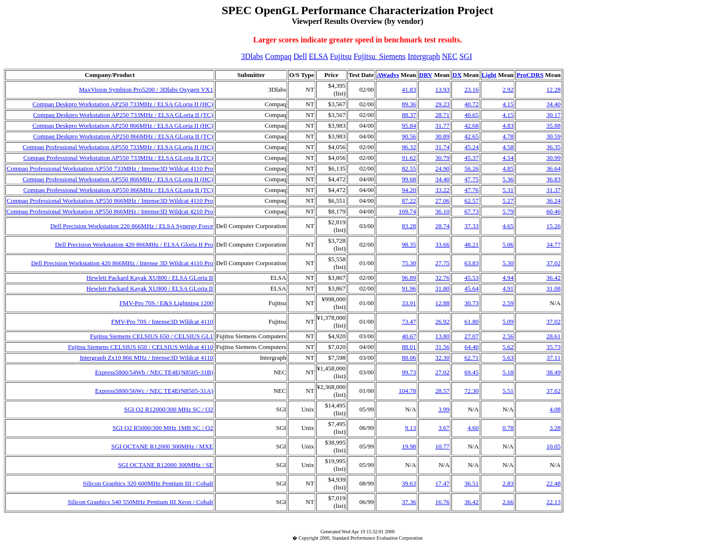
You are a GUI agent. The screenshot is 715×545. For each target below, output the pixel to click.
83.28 (409, 226)
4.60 (473, 427)
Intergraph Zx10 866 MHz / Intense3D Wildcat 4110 (146, 357)
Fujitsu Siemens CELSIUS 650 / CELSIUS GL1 (151, 336)
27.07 (472, 336)
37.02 (553, 263)
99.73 (409, 372)
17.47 (442, 483)
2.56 (507, 336)
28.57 (442, 390)
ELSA (318, 56)
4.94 (507, 277)
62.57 (472, 200)
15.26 (553, 226)
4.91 (507, 288)
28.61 (553, 336)
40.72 (472, 104)
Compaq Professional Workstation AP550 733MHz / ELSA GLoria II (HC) (117, 147)
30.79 (442, 157)
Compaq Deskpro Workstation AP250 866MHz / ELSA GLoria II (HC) (122, 125)
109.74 (407, 211)
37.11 (554, 357)
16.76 (442, 502)
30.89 (442, 136)
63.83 (472, 263)
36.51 (472, 483)
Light (489, 74)
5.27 (507, 200)
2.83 (507, 483)
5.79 (507, 211)
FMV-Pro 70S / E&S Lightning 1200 (166, 303)
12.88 (442, 303)
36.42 (553, 277)
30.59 (553, 136)
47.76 (472, 190)
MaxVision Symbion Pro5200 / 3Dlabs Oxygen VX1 (146, 89)
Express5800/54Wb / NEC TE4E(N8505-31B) (154, 372)
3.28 (555, 427)
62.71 (472, 357)
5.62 (507, 346)
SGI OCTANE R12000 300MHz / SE (165, 464)
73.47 (409, 321)
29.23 (442, 104)
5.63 (507, 357)
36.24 (553, 200)
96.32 (409, 147)
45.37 (472, 157)
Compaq (278, 56)
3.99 (443, 409)
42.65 (472, 136)
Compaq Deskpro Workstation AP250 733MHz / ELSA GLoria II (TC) (123, 114)
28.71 (442, 114)
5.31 (507, 190)
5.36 (507, 179)
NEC (449, 56)
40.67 (409, 336)
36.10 (442, 211)
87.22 (409, 200)
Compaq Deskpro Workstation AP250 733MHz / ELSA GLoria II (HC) (122, 104)
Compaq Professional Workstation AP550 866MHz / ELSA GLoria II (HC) (117, 179)
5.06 (507, 244)
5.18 (507, 372)
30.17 (553, 114)
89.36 (409, 104)
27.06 (442, 200)
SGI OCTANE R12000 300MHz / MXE (162, 446)
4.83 (507, 125)
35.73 (553, 346)
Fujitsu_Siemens (379, 56)
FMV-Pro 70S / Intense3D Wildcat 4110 (162, 321)
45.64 (472, 288)
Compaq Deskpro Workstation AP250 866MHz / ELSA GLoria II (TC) (123, 136)
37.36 (409, 502)
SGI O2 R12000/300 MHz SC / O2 (168, 409)
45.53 (472, 277)
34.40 (553, 104)
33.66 (442, 244)
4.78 (507, 136)
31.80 (442, 288)
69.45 (472, 372)
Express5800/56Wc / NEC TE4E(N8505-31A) (154, 390)
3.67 (443, 427)
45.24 (472, 147)
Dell (300, 56)
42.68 (472, 125)
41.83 (409, 89)
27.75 (442, 263)
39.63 (409, 483)
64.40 (472, 346)
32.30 (442, 357)
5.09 (507, 321)
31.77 (442, 125)
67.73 (472, 211)
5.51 (507, 390)
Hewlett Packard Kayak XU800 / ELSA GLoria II (149, 277)
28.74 (442, 226)
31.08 (553, 288)
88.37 (409, 114)
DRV (425, 74)
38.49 (553, 372)
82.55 (409, 168)
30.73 (472, 303)
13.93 (442, 89)
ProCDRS (529, 74)
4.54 (507, 157)
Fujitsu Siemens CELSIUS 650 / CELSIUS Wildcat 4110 (140, 346)
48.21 (472, 244)
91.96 (409, 288)
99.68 (409, 179)
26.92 (442, 321)
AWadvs (388, 74)
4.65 (507, 226)
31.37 (553, 190)
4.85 (507, 168)
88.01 (409, 346)
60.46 (553, 211)
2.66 (507, 502)
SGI (465, 56)
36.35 (553, 147)
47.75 (472, 179)
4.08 (555, 409)
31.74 (442, 147)
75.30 (409, 263)
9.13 (410, 427)
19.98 (409, 446)
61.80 (472, 321)
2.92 (507, 89)
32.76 (442, 277)
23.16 (472, 89)
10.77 (442, 446)
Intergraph (424, 56)
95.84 (409, 125)
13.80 (442, 336)
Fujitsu (340, 56)
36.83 (553, 179)
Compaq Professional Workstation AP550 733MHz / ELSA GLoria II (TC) (118, 157)
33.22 (442, 190)
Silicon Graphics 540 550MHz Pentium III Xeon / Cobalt (140, 502)
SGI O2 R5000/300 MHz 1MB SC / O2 (162, 427)
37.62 (553, 390)
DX (457, 74)
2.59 (507, 303)
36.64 (553, 168)
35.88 (553, 125)
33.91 (409, 303)
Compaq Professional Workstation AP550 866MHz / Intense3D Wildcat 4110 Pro (109, 200)
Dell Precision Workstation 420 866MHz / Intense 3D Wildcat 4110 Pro (122, 263)
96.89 (409, 277)
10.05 (553, 446)
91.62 (409, 157)
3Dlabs (252, 56)
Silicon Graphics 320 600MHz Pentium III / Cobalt (148, 483)
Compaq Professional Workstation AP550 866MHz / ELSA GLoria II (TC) (118, 190)
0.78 (507, 427)
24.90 (442, 168)
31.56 (442, 346)
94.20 (409, 190)
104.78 (407, 390)
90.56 (409, 136)
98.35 (409, 244)
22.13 (553, 502)
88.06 (409, 357)
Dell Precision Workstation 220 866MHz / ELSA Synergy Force (131, 226)
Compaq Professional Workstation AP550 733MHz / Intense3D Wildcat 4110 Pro (109, 168)
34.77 (553, 244)
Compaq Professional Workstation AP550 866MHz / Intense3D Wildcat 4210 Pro (109, 211)
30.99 (553, 157)
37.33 (472, 226)
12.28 (553, 89)
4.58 (507, 147)
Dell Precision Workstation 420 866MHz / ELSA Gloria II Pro (134, 244)
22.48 (553, 483)
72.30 (472, 390)
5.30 (507, 263)
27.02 (442, 372)
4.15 (507, 104)
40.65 (472, 114)
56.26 (472, 168)
